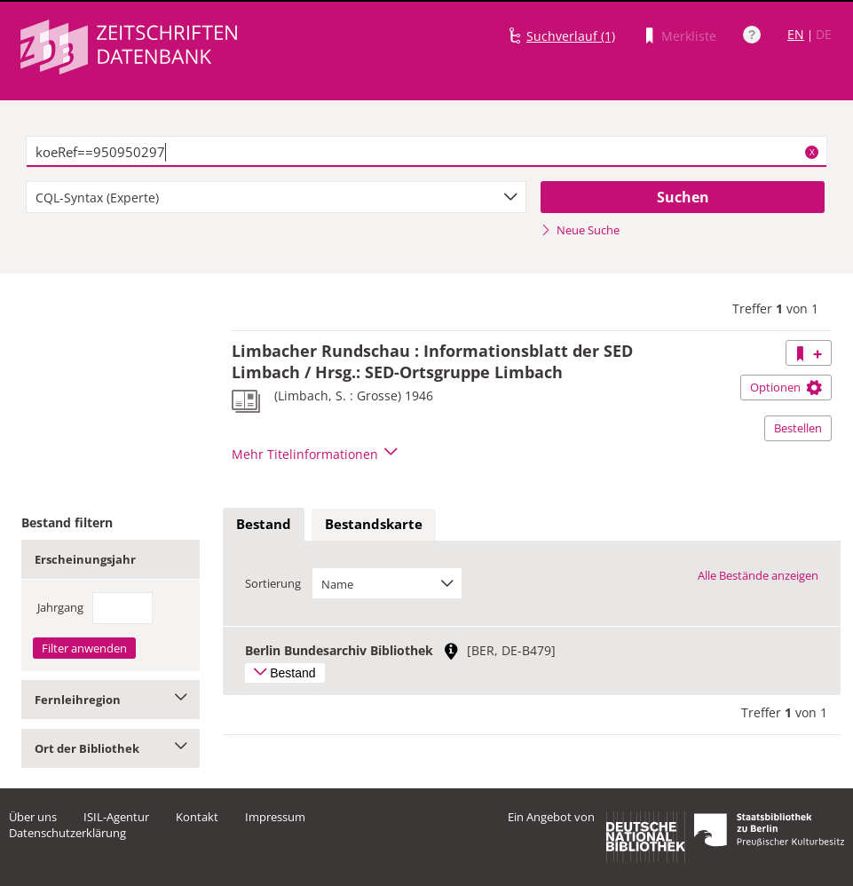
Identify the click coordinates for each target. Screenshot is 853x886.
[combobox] (276, 197)
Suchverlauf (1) (570, 36)
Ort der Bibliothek (110, 748)
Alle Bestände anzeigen (758, 575)
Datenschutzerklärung (67, 833)
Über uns (33, 817)
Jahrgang (60, 607)
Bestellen (798, 428)
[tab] (263, 525)
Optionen (786, 387)
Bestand (263, 524)
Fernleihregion (110, 700)
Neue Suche (580, 230)
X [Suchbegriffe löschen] (812, 152)
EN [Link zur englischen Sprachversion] (795, 34)
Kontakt (197, 817)
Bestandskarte (374, 524)
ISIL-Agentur (116, 817)
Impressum (275, 817)
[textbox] (426, 152)
